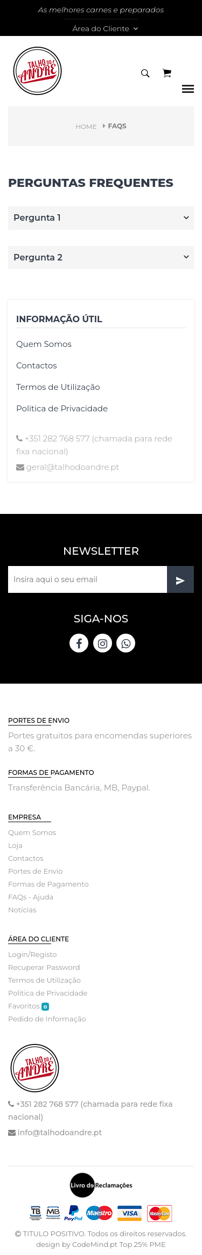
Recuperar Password (44, 967)
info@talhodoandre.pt (60, 1132)
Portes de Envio (35, 871)
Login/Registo (32, 954)
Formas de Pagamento (48, 884)
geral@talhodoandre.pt (73, 467)
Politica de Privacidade (62, 408)
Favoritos (28, 1006)
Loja (15, 845)
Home (85, 126)
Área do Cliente (104, 28)
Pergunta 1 (37, 218)
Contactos (36, 365)
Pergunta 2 (37, 257)
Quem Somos (44, 344)
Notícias (22, 909)
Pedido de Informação (47, 1018)
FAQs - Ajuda (30, 897)
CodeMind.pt (94, 1244)
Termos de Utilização (58, 387)
